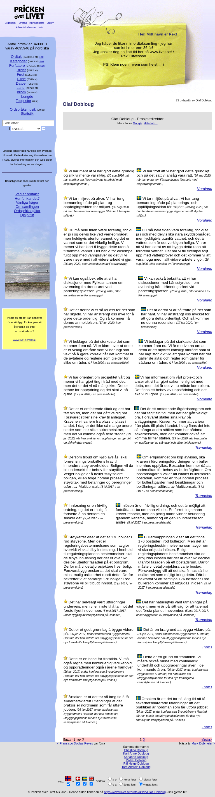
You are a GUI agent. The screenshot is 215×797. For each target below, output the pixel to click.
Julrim (50, 22)
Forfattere (17, 65)
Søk (41, 56)
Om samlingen (27, 206)
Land (21, 87)
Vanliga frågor (27, 202)
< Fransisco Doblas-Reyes (75, 743)
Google (137, 123)
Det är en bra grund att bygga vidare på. (177, 629)
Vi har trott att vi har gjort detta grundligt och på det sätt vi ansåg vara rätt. (173, 173)
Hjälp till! (27, 215)
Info (41, 27)
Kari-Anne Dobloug (136, 753)
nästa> (206, 739)
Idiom (21, 92)
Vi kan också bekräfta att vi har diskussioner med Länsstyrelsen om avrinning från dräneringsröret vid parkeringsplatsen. (168, 284)
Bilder (21, 70)
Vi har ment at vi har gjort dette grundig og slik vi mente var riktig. (99, 173)
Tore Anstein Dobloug (135, 767)
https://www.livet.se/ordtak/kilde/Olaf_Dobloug (135, 792)
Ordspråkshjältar (27, 211)
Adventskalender (26, 27)
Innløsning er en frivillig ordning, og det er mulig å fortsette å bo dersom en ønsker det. (86, 511)
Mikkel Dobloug (136, 760)
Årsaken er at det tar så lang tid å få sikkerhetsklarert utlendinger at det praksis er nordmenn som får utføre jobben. (96, 703)
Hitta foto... (150, 123)
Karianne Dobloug (136, 756)
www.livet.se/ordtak (24, 339)
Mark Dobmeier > (203, 743)
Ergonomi (10, 22)
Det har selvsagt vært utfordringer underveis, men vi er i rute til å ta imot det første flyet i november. (98, 606)
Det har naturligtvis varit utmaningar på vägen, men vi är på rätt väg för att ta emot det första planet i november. (172, 606)
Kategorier (18, 61)
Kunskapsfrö (37, 22)
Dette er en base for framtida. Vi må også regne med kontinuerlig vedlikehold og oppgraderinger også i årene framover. (99, 663)
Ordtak (22, 22)
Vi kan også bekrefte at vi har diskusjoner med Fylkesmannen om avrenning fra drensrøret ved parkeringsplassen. (93, 284)
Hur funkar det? (27, 198)
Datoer (21, 83)
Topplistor (23, 101)
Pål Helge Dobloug (136, 763)
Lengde (27, 96)
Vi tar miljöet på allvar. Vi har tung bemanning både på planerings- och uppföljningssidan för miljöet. (168, 202)
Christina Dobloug (136, 750)
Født (20, 74)
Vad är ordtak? (27, 194)
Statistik (27, 113)
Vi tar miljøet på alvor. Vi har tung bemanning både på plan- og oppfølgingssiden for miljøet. (94, 202)
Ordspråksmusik (23, 109)
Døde (21, 79)
